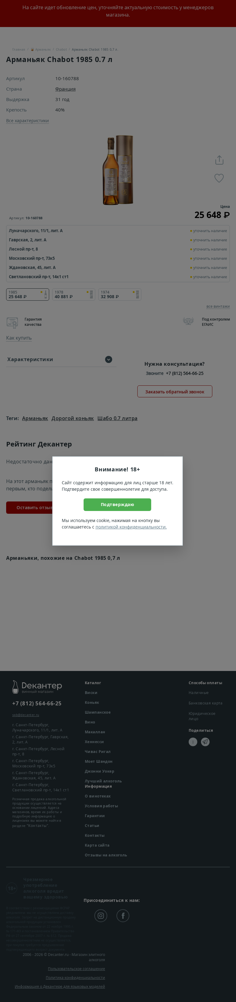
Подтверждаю (117, 504)
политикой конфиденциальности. (131, 527)
